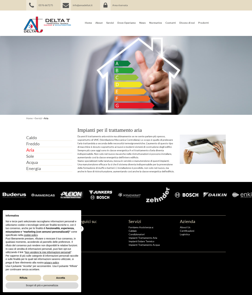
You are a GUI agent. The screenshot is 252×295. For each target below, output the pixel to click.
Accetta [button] (60, 277)
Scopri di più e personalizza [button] (42, 285)
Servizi (38, 118)
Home (29, 118)
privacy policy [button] (51, 262)
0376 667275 (39, 5)
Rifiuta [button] (23, 277)
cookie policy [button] (31, 235)
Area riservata (120, 5)
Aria (46, 118)
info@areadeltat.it (77, 5)
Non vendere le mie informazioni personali (48, 252)
